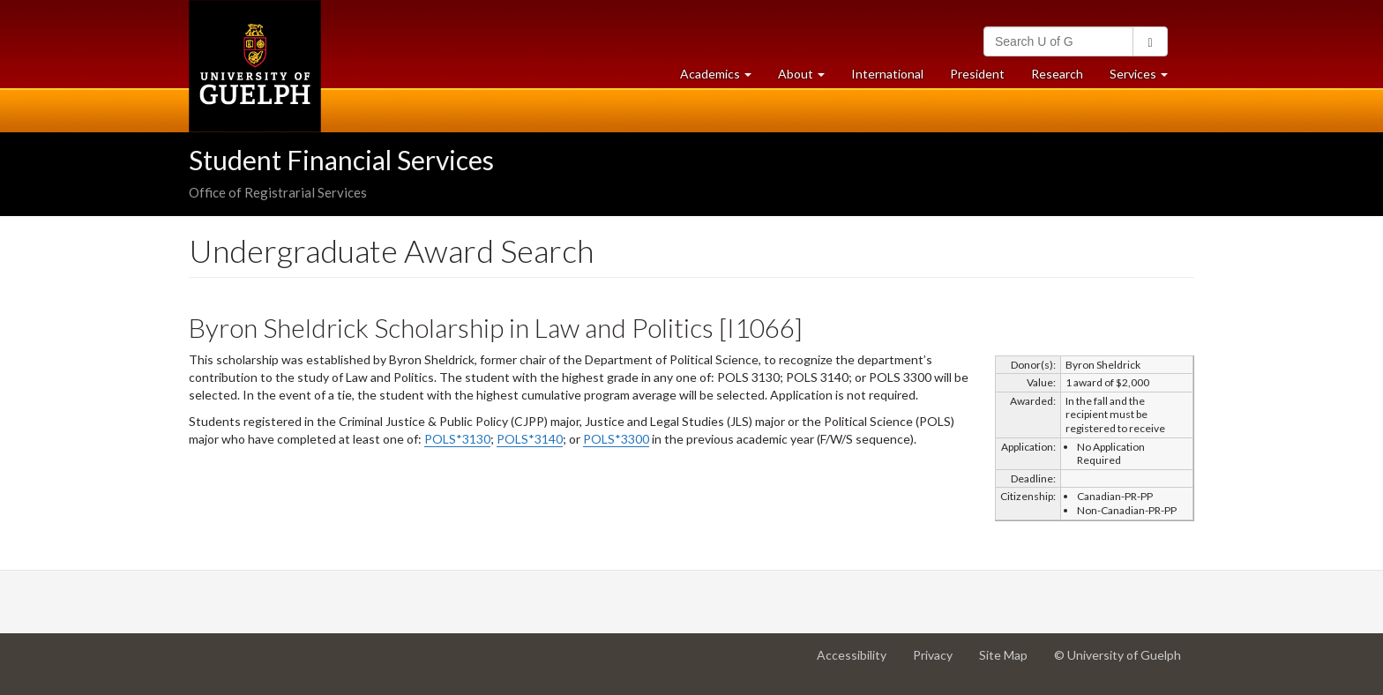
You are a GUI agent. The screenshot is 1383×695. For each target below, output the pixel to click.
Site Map (1010, 661)
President (977, 73)
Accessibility (858, 661)
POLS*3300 (616, 438)
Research (1063, 78)
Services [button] (1145, 78)
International (887, 73)
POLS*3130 (457, 438)
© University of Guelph (1117, 654)
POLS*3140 (530, 438)
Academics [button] (722, 78)
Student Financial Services (341, 160)
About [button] (808, 78)
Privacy (939, 661)
